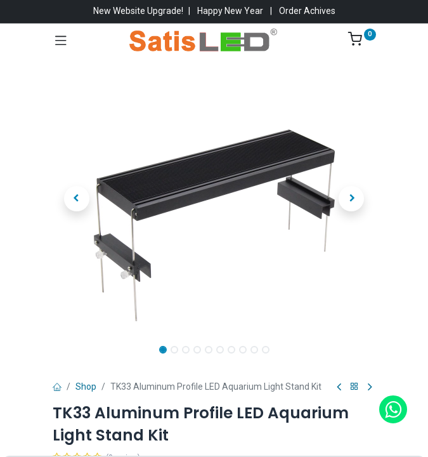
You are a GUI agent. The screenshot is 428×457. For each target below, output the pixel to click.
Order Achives (307, 11)
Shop (85, 386)
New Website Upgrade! (138, 11)
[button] (77, 199)
